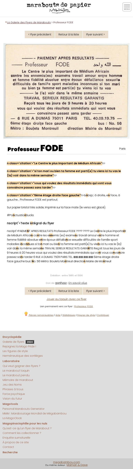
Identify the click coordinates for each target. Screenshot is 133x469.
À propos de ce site (16, 442)
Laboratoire (11, 361)
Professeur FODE (83, 306)
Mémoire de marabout (18, 380)
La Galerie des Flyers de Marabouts (29, 22)
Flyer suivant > (95, 34)
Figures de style (86, 315)
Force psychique (14, 394)
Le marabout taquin (16, 371)
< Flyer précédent (39, 34)
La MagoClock (12, 418)
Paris (122, 149)
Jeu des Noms (12, 385)
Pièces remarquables (39, 315)
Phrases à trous (13, 389)
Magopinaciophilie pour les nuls (25, 423)
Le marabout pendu (16, 375)
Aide (57, 315)
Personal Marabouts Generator (24, 409)
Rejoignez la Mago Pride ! (19, 346)
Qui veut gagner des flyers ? (21, 366)
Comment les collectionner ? (22, 433)
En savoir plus (78, 283)
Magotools (10, 404)
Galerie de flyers (18, 342)
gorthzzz (61, 283)
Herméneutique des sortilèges (23, 356)
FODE (51, 148)
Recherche (10, 452)
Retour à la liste (69, 34)
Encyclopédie (12, 337)
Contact (8, 447)
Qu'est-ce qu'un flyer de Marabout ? (27, 428)
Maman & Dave (77, 465)
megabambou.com (66, 462)
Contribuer (103, 315)
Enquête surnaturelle (16, 438)
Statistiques (68, 315)
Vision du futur (12, 399)
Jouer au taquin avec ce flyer (66, 299)
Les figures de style (15, 351)
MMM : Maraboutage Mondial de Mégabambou (34, 413)
